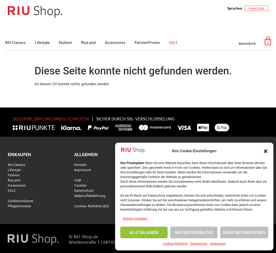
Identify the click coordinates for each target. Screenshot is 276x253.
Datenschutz (198, 244)
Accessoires (115, 42)
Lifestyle (42, 42)
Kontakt (80, 165)
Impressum (218, 244)
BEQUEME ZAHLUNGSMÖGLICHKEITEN (51, 118)
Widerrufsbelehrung (90, 196)
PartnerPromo (147, 42)
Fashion (65, 42)
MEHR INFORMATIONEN (244, 232)
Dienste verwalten (135, 218)
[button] (265, 151)
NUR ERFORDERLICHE (194, 232)
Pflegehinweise (19, 206)
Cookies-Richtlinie (175, 244)
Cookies (80, 185)
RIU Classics (15, 42)
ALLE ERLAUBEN (144, 232)
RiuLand (88, 42)
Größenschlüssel (20, 201)
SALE (173, 42)
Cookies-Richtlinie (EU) (91, 206)
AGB (77, 180)
